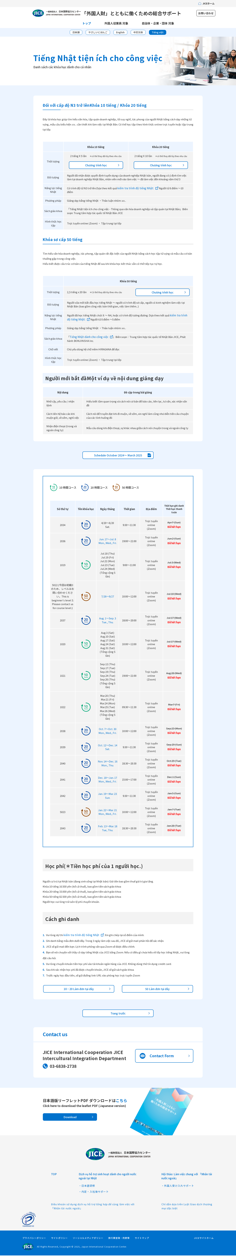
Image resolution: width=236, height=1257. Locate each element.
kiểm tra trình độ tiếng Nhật (81, 936)
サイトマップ (142, 1239)
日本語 (76, 33)
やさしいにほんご (97, 33)
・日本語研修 (87, 1187)
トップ (86, 25)
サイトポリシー (59, 1239)
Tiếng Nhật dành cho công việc (89, 338)
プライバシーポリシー (34, 1239)
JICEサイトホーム (204, 1239)
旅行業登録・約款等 (119, 1239)
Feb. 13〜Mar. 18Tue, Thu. (107, 830)
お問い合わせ (205, 14)
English (120, 33)
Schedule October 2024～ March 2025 (118, 457)
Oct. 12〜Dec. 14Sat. (107, 749)
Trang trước (118, 1015)
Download (70, 1119)
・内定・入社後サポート (94, 1193)
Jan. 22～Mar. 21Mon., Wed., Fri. (107, 813)
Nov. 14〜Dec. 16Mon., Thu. (107, 765)
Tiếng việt (158, 33)
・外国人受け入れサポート (177, 1187)
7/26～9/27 (107, 598)
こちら (121, 1102)
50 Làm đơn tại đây (157, 990)
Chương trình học (96, 167)
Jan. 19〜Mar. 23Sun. (107, 797)
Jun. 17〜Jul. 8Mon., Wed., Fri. (107, 543)
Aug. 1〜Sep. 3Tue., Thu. (107, 622)
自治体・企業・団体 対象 (158, 25)
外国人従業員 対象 (116, 25)
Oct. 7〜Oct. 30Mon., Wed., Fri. (107, 732)
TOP (54, 1176)
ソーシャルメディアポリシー (88, 1239)
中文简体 (138, 33)
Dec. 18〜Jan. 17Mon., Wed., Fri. (107, 781)
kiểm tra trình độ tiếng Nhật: (135, 190)
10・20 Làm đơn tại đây (79, 990)
